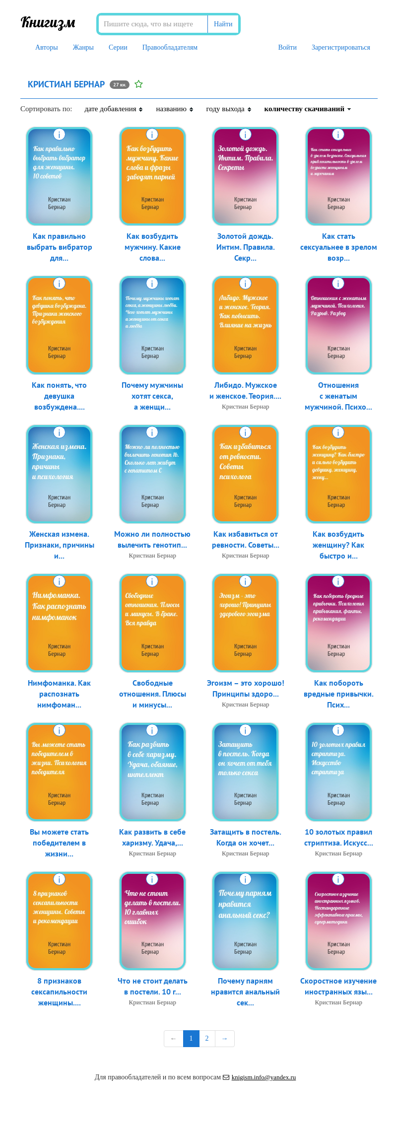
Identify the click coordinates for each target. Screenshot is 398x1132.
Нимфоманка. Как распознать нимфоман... (59, 694)
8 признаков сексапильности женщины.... (59, 992)
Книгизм (47, 22)
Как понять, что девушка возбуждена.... (59, 396)
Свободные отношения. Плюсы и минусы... (152, 694)
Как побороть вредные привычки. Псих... (339, 694)
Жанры (83, 47)
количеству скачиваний (308, 109)
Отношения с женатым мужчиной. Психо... (338, 396)
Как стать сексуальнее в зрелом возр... (338, 247)
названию (175, 109)
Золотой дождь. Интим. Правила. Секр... (245, 247)
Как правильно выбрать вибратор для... (59, 247)
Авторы (46, 47)
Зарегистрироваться (341, 47)
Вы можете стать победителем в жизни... (59, 843)
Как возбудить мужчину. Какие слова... (153, 247)
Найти (223, 24)
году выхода (229, 109)
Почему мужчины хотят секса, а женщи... (152, 396)
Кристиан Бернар (245, 407)
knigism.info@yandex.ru (259, 1077)
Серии (118, 47)
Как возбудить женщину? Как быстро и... (338, 545)
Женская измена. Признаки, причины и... (59, 545)
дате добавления (113, 109)
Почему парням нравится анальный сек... (245, 992)
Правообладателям (170, 47)
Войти (287, 47)
